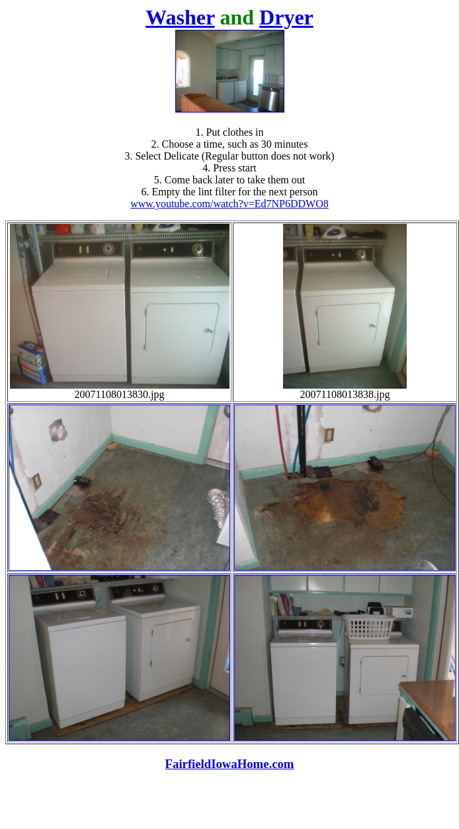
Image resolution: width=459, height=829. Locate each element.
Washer (180, 17)
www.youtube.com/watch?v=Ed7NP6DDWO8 (229, 203)
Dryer (286, 17)
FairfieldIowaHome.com (229, 764)
